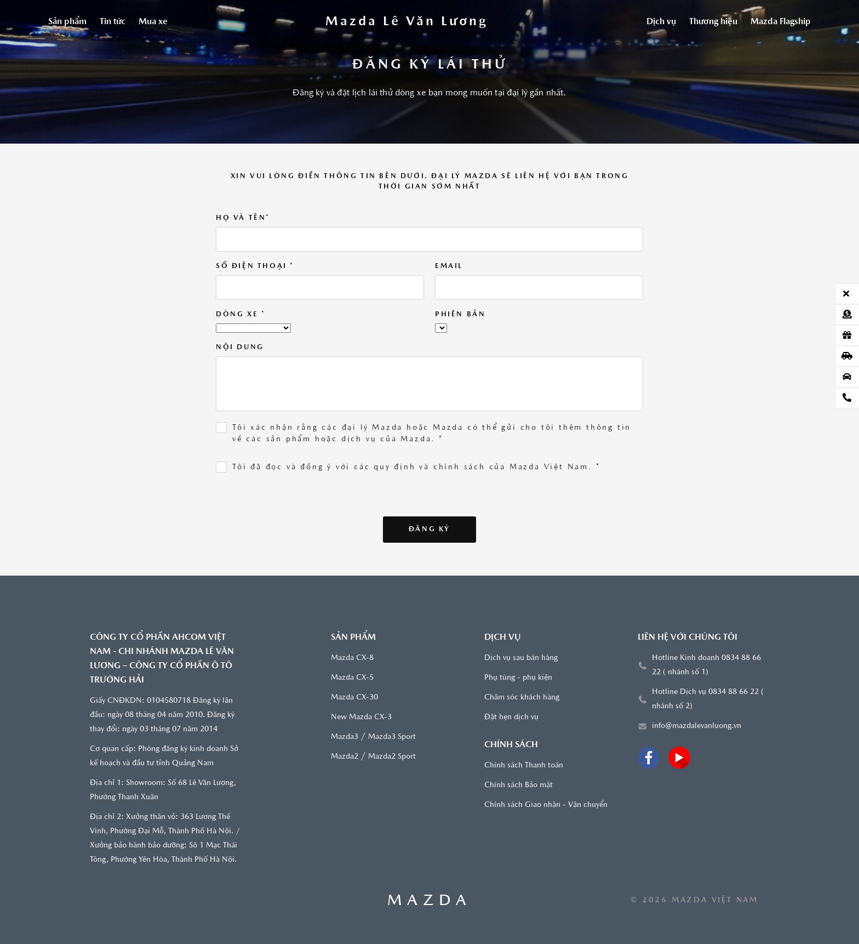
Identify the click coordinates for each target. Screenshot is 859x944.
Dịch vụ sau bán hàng (521, 658)
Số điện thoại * (255, 266)
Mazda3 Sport (392, 737)
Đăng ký (429, 529)
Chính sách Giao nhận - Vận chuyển (546, 805)
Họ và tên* (243, 217)
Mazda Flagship (781, 22)
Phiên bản (460, 314)
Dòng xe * (240, 314)
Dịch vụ (661, 22)
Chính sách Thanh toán (523, 765)
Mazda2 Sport (392, 757)
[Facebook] (649, 758)
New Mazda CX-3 (361, 717)
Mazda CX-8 (352, 658)
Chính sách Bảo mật (518, 785)
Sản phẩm (67, 22)
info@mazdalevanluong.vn (696, 726)
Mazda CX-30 (354, 697)
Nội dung (240, 347)
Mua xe (153, 22)
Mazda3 (344, 737)
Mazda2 (344, 757)
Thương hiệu (713, 22)
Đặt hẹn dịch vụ (511, 717)
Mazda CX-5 (352, 678)
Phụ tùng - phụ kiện (518, 678)
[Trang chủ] (407, 22)
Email (449, 266)
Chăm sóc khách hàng (521, 697)
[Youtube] (679, 758)
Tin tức (112, 22)
